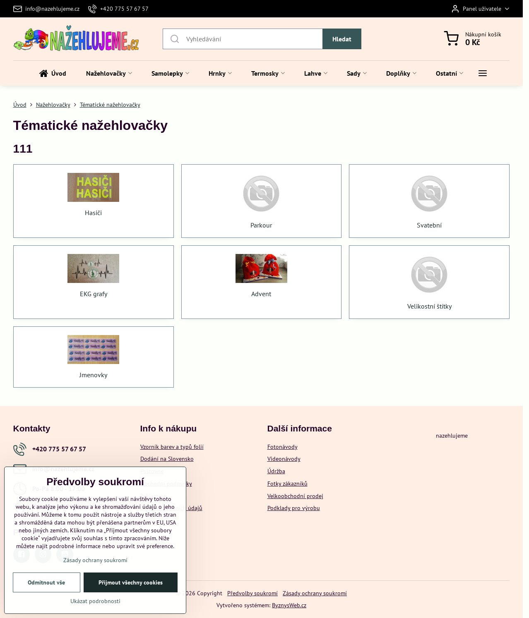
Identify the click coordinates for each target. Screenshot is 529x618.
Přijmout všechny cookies (131, 582)
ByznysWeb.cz (289, 605)
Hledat (341, 39)
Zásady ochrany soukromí (315, 593)
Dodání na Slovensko (167, 458)
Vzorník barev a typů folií (172, 446)
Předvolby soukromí (252, 593)
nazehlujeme (452, 435)
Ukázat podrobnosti (95, 601)
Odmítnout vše (46, 582)
